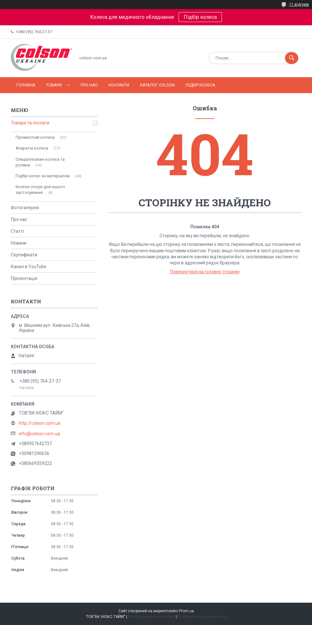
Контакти (119, 85)
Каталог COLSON (157, 85)
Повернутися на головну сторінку (205, 271)
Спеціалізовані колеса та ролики (40, 162)
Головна (25, 85)
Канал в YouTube (28, 266)
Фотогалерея (25, 207)
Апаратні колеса (32, 148)
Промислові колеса (35, 137)
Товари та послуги (30, 122)
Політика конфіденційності (202, 616)
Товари (54, 85)
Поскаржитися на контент (151, 616)
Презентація (24, 278)
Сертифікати (24, 254)
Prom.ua (186, 611)
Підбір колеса (200, 17)
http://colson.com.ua (39, 423)
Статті (17, 231)
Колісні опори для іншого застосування (40, 189)
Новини (18, 243)
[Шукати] (291, 58)
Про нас (89, 85)
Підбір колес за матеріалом (43, 175)
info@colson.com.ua (39, 433)
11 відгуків (299, 4)
